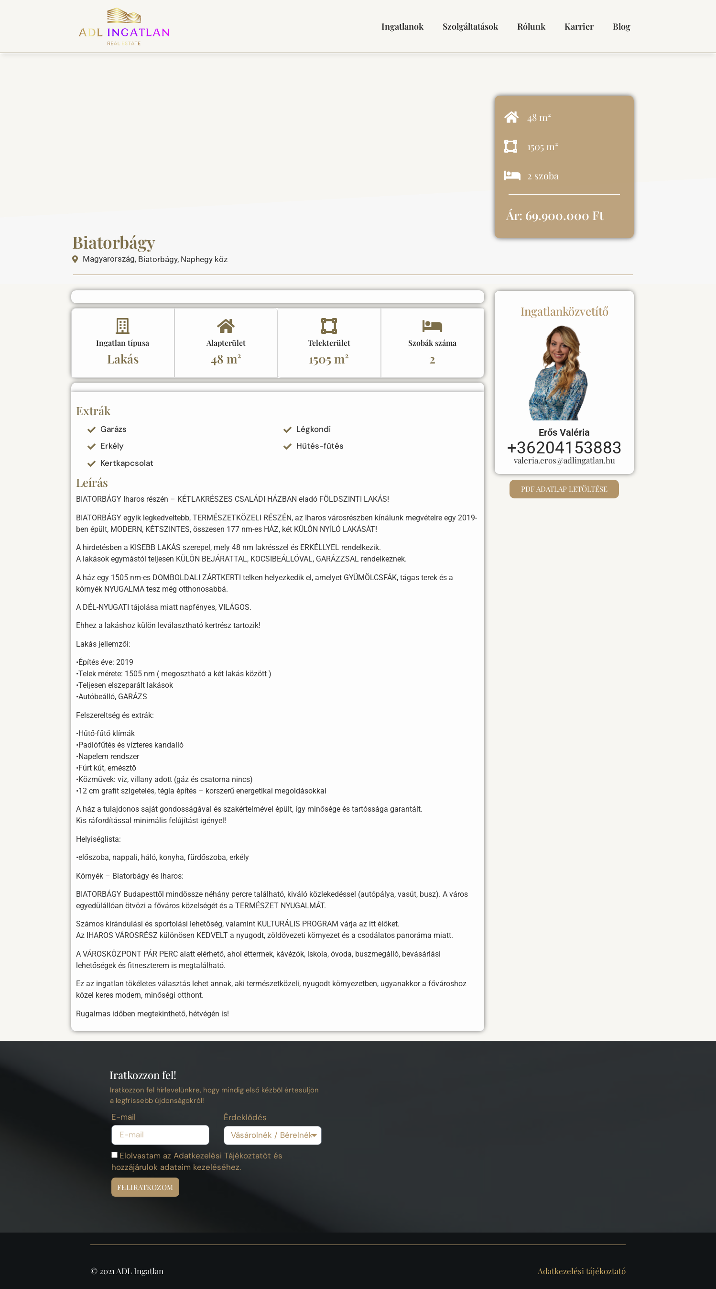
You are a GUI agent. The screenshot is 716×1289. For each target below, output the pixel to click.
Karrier (579, 26)
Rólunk (531, 26)
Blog (621, 26)
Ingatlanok (402, 26)
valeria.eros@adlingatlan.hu (564, 460)
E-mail (123, 1117)
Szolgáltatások (470, 26)
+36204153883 (564, 448)
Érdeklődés (245, 1118)
